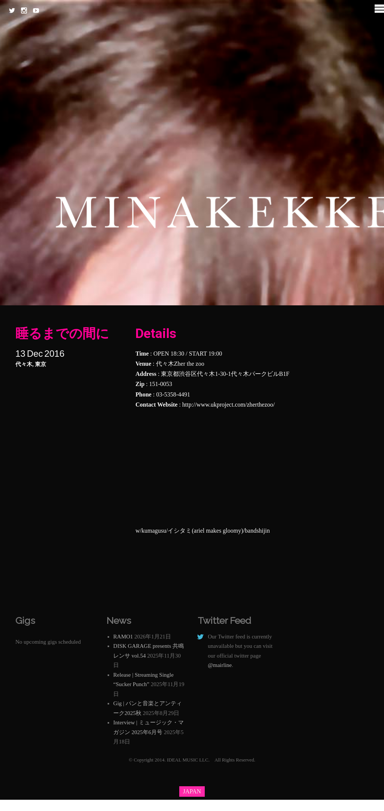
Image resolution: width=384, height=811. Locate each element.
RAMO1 (123, 637)
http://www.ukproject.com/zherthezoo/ (228, 404)
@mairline (220, 665)
